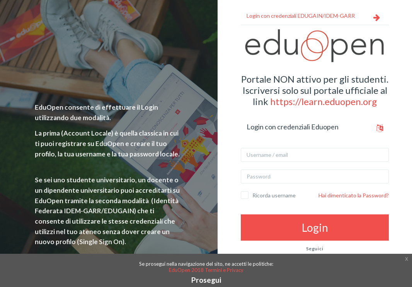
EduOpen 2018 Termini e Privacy (206, 270)
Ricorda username (274, 195)
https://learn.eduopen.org (323, 101)
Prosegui (206, 279)
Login (315, 227)
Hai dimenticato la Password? (353, 195)
